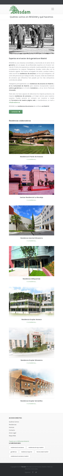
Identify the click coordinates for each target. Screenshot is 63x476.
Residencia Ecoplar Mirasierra (31, 360)
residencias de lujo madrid (35, 447)
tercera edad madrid (42, 452)
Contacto (12, 430)
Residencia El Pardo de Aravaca (31, 157)
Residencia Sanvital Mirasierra (31, 238)
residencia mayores (26, 452)
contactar (16, 112)
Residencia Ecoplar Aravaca (32, 319)
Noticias (11, 427)
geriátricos (14, 452)
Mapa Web (12, 436)
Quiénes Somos (14, 422)
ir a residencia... (31, 159)
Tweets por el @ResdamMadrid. (19, 441)
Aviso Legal (12, 433)
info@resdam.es (14, 102)
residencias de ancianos (17, 447)
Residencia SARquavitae (31, 279)
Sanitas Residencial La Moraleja (31, 197)
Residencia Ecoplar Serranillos (31, 401)
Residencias (12, 425)
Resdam (23, 467)
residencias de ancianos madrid (19, 456)
